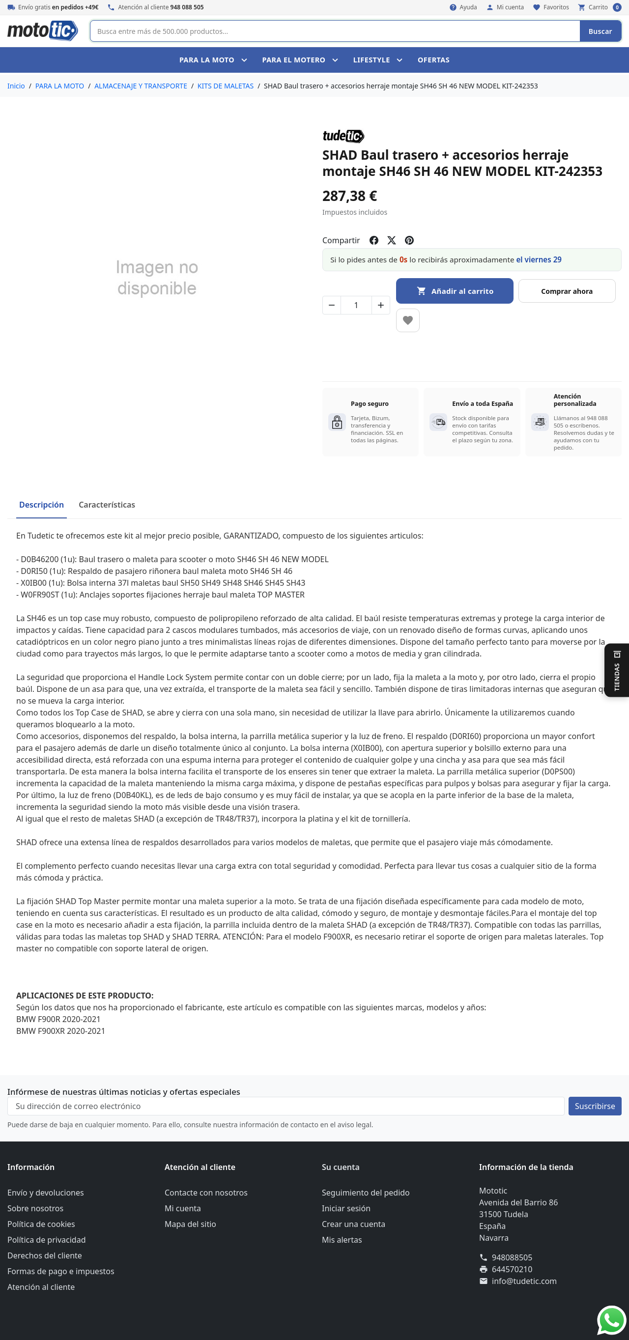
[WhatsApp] (612, 1319)
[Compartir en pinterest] (409, 240)
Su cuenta (341, 1167)
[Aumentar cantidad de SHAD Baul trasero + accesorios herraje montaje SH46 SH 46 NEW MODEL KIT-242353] (381, 305)
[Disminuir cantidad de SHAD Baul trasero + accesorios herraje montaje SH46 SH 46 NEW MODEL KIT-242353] (331, 305)
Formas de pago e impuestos (60, 1271)
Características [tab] (107, 504)
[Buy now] (567, 291)
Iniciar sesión (346, 1208)
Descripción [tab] (41, 504)
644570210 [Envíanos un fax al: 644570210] (512, 1269)
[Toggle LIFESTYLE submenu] (401, 60)
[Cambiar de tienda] (616, 670)
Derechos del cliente (44, 1255)
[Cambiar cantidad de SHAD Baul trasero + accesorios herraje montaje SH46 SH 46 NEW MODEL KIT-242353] (356, 305)
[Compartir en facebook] (374, 240)
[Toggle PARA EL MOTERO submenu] (336, 60)
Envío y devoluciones (45, 1192)
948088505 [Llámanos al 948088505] (512, 1257)
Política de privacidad (46, 1239)
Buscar (600, 31)
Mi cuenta (183, 1208)
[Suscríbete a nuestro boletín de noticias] (595, 1106)
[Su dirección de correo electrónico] (286, 1106)
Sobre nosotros (35, 1208)
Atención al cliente (41, 1287)
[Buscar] (335, 31)
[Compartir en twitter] (392, 240)
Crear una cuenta (353, 1224)
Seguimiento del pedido (366, 1192)
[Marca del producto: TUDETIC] (343, 136)
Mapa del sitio (190, 1224)
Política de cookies (41, 1224)
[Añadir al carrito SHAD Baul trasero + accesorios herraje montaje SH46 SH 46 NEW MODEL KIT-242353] (455, 291)
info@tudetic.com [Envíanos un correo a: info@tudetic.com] (524, 1281)
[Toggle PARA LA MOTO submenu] (245, 60)
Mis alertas (342, 1239)
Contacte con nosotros (206, 1192)
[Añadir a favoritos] (408, 320)
